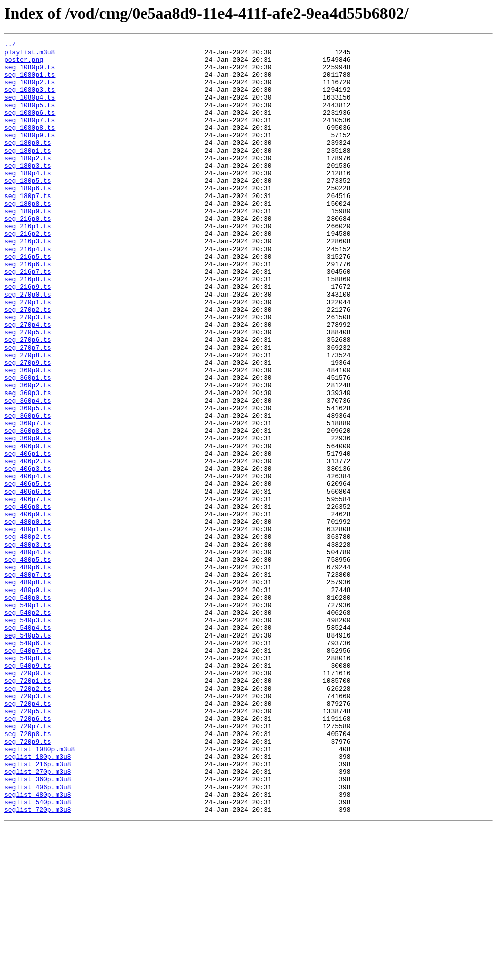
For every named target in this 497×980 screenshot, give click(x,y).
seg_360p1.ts (27, 445)
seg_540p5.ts (27, 754)
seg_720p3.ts (27, 827)
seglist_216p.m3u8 (37, 909)
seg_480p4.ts (27, 654)
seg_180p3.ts (27, 190)
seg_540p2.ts (27, 727)
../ (10, 45)
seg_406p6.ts (27, 581)
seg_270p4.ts (27, 381)
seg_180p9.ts (27, 245)
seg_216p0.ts (27, 254)
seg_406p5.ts (27, 572)
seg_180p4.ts (27, 200)
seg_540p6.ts (27, 763)
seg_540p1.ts (27, 718)
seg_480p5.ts (27, 663)
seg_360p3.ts (27, 463)
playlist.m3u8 (29, 54)
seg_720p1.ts (27, 809)
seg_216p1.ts (27, 263)
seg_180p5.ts (27, 209)
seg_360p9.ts (27, 518)
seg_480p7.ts (27, 682)
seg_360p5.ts (27, 481)
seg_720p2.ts (27, 818)
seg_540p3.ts (27, 736)
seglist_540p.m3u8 (37, 954)
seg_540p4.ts (27, 745)
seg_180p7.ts (27, 227)
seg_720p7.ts (27, 863)
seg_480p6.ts (27, 672)
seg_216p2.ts (27, 272)
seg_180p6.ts (27, 218)
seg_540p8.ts (27, 782)
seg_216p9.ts (27, 336)
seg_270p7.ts (27, 409)
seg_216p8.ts (27, 327)
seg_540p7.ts (27, 772)
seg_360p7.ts (27, 500)
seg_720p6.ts (27, 854)
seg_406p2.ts (27, 545)
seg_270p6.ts (27, 400)
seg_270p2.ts (27, 363)
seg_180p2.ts (27, 181)
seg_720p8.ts (27, 872)
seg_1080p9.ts (29, 154)
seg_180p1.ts (27, 172)
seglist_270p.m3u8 (37, 918)
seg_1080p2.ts (29, 90)
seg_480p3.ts (27, 645)
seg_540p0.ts (27, 709)
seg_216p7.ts (27, 318)
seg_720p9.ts (27, 882)
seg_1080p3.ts (29, 100)
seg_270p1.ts (27, 354)
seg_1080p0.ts (29, 72)
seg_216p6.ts (27, 309)
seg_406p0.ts (27, 527)
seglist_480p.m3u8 (37, 945)
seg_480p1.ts (27, 627)
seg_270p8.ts (27, 418)
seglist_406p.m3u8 (37, 936)
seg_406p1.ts (27, 536)
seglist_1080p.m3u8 (39, 891)
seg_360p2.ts (27, 454)
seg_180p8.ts (27, 236)
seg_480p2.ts (27, 636)
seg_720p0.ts (27, 800)
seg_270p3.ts (27, 372)
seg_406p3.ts (27, 554)
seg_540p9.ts (27, 791)
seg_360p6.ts (27, 491)
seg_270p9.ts (27, 427)
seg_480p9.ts (27, 700)
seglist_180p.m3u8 (37, 900)
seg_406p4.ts (27, 563)
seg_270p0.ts (27, 345)
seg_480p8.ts (27, 691)
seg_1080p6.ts (29, 127)
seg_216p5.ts (27, 300)
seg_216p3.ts (27, 281)
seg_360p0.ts (27, 436)
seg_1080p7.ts (29, 136)
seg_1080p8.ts (29, 145)
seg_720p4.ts (27, 836)
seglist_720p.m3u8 (37, 963)
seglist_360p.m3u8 (37, 927)
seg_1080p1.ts (29, 81)
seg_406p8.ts (27, 600)
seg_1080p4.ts (29, 109)
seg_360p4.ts (27, 472)
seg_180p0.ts (27, 163)
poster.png (23, 63)
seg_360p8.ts (27, 509)
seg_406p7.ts (27, 591)
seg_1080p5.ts (29, 118)
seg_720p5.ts (27, 845)
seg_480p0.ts (27, 618)
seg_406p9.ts (27, 609)
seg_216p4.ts (27, 291)
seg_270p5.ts (27, 391)
